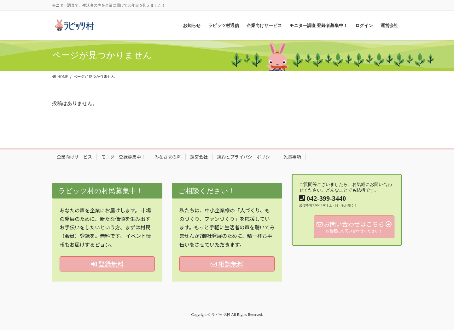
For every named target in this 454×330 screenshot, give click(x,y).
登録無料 (107, 263)
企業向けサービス (74, 157)
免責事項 (292, 157)
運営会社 (199, 157)
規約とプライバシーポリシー (245, 157)
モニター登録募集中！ (123, 157)
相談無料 (227, 263)
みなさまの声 (167, 157)
